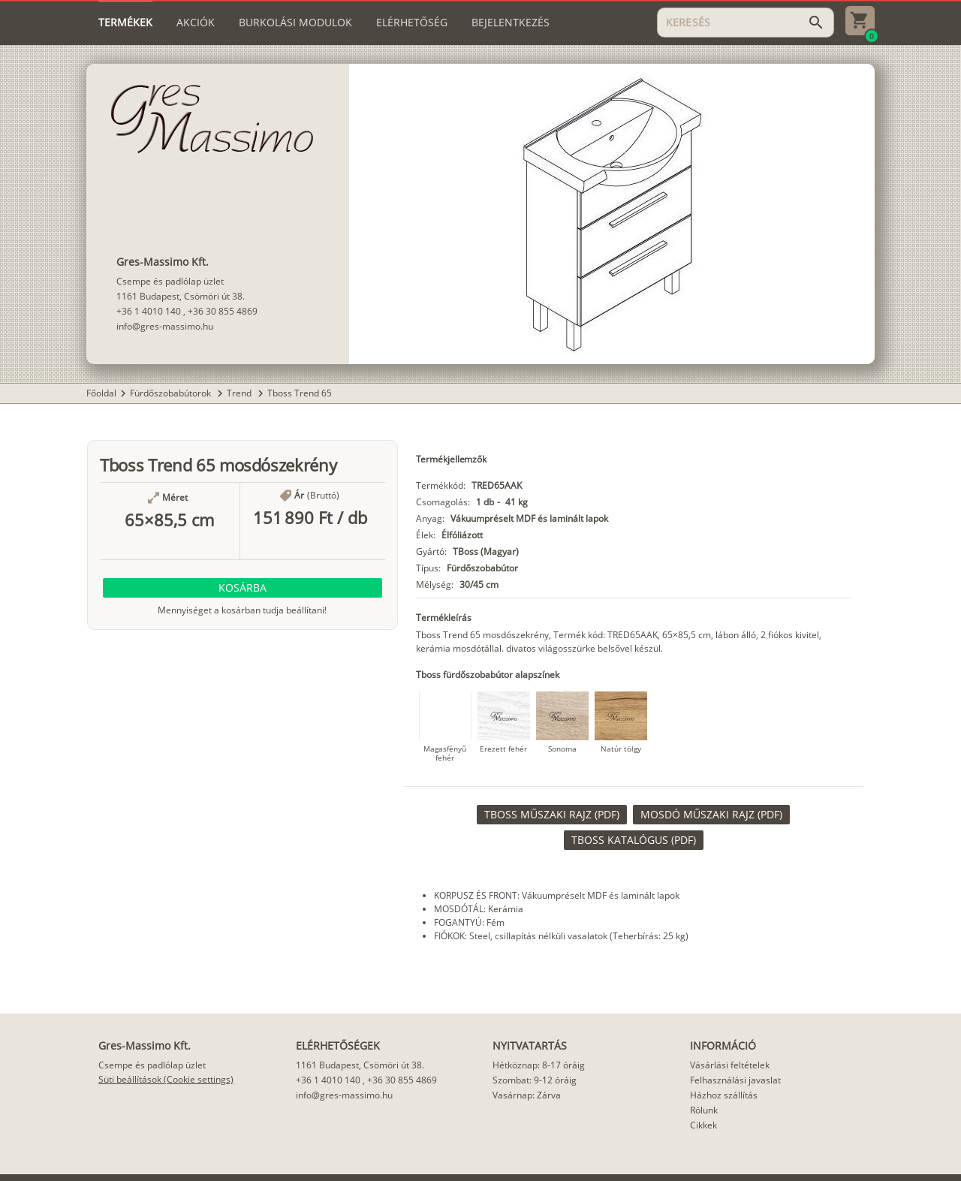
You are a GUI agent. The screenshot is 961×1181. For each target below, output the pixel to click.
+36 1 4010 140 (148, 311)
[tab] (125, 22)
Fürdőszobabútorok (171, 393)
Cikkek (703, 1125)
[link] (552, 814)
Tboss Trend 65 (299, 393)
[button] (242, 588)
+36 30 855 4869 (223, 311)
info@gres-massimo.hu (164, 326)
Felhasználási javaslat (735, 1080)
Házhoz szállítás (724, 1095)
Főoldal (101, 393)
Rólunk (704, 1110)
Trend (240, 393)
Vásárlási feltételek (730, 1065)
